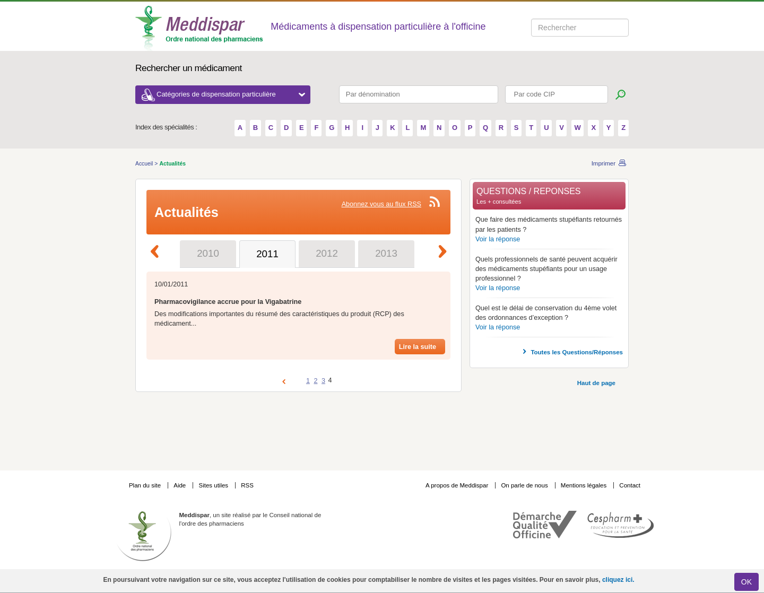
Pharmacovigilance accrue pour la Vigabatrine (227, 302)
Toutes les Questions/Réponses (577, 352)
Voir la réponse (497, 239)
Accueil (144, 164)
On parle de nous (524, 485)
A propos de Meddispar (457, 485)
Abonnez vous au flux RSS (381, 204)
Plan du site (145, 485)
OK (746, 582)
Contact (629, 485)
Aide (180, 485)
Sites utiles (214, 485)
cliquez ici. (618, 579)
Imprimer (603, 163)
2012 (327, 253)
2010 (208, 253)
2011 (267, 253)
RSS (247, 485)
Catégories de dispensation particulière (231, 94)
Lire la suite (417, 347)
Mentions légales (585, 485)
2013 (386, 253)
